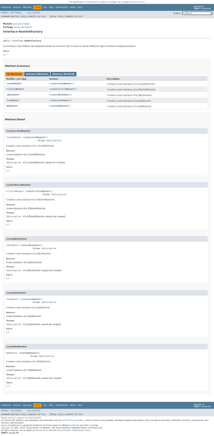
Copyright (5, 428)
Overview (6, 7)
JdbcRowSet (13, 94)
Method (42, 16)
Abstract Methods (63, 74)
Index (73, 7)
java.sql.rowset (21, 23)
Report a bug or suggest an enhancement (21, 418)
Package (27, 7)
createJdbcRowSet (59, 94)
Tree (51, 7)
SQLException (53, 140)
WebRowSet (12, 106)
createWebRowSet (58, 106)
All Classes (33, 13)
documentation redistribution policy (73, 430)
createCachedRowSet (60, 83)
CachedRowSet (14, 83)
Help (80, 7)
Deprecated (62, 7)
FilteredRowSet (15, 89)
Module (17, 7)
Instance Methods (37, 74)
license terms (139, 2)
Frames (5, 13)
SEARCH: (177, 13)
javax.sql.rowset (23, 27)
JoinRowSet (13, 100)
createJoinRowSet (59, 100)
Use (45, 7)
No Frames (16, 13)
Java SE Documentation (73, 420)
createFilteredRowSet (61, 89)
